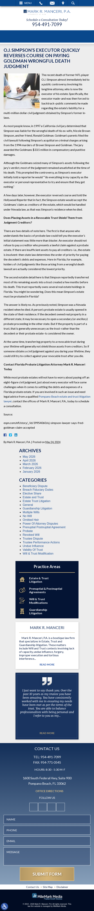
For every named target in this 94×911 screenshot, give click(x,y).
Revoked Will (31, 534)
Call (41, 3)
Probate (28, 531)
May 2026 (29, 456)
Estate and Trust (33, 497)
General (28, 504)
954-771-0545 (51, 762)
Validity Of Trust (33, 549)
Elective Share (32, 493)
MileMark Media (59, 906)
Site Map (48, 886)
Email (52, 3)
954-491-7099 (47, 24)
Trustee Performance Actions (41, 542)
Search (73, 3)
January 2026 (31, 471)
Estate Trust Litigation (36, 501)
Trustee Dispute (33, 538)
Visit (63, 3)
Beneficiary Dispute (35, 486)
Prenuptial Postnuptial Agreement (44, 527)
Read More (47, 664)
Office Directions (49, 791)
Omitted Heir (31, 519)
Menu (28, 3)
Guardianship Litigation (37, 508)
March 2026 (30, 464)
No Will (27, 516)
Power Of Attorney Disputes (40, 523)
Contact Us (32, 886)
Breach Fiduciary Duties (38, 489)
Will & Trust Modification (38, 553)
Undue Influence (33, 546)
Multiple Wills (31, 512)
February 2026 (32, 467)
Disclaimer (62, 886)
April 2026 (29, 460)
